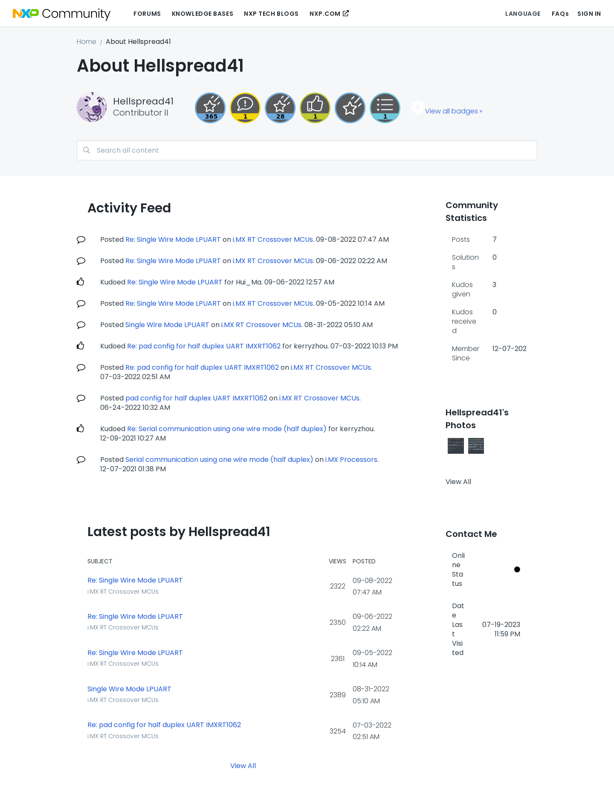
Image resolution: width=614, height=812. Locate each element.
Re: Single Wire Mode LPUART (173, 239)
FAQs (560, 13)
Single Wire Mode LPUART (167, 325)
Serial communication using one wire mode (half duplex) (219, 459)
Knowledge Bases (202, 13)
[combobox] (307, 150)
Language (522, 13)
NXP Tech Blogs (271, 13)
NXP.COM (325, 13)
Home (86, 41)
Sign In (589, 13)
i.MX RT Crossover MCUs (273, 239)
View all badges (451, 111)
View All (243, 766)
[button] (456, 446)
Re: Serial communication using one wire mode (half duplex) (227, 429)
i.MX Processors (351, 459)
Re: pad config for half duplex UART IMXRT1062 (204, 346)
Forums (147, 13)
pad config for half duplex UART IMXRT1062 (196, 398)
